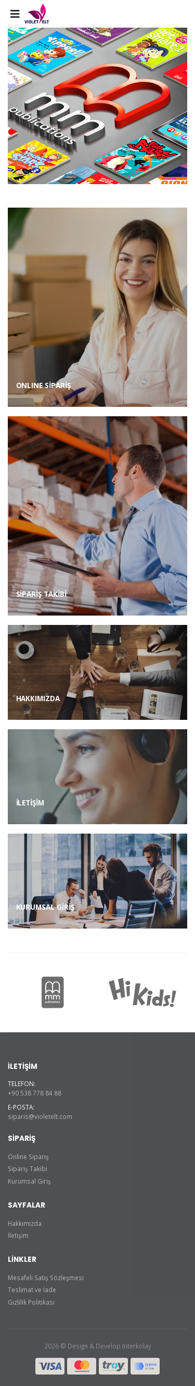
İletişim (18, 1235)
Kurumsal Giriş (29, 1181)
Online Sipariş (28, 1156)
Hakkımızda (25, 1223)
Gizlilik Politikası (31, 1302)
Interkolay (136, 1346)
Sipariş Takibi (27, 1168)
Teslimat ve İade (32, 1289)
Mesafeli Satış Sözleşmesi (46, 1277)
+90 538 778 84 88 (34, 1093)
